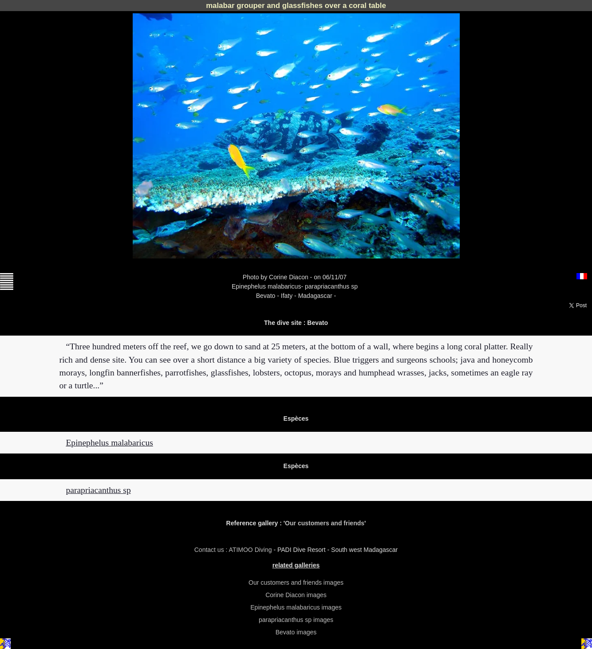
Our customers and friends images (296, 582)
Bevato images (296, 632)
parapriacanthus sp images (296, 619)
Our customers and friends (324, 523)
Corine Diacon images (296, 594)
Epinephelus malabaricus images (295, 607)
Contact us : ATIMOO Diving (234, 549)
